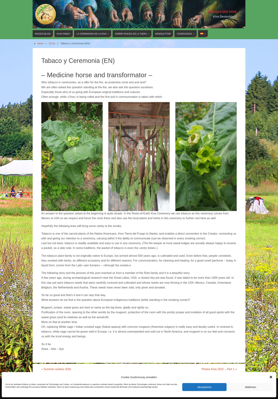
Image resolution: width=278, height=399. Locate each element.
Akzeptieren (204, 387)
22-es (52, 43)
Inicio (40, 43)
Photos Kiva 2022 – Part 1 (219, 369)
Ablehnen (250, 387)
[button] (271, 377)
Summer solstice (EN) (56, 369)
